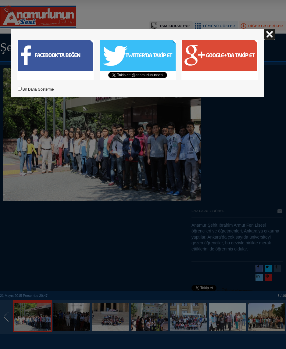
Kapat (269, 34)
